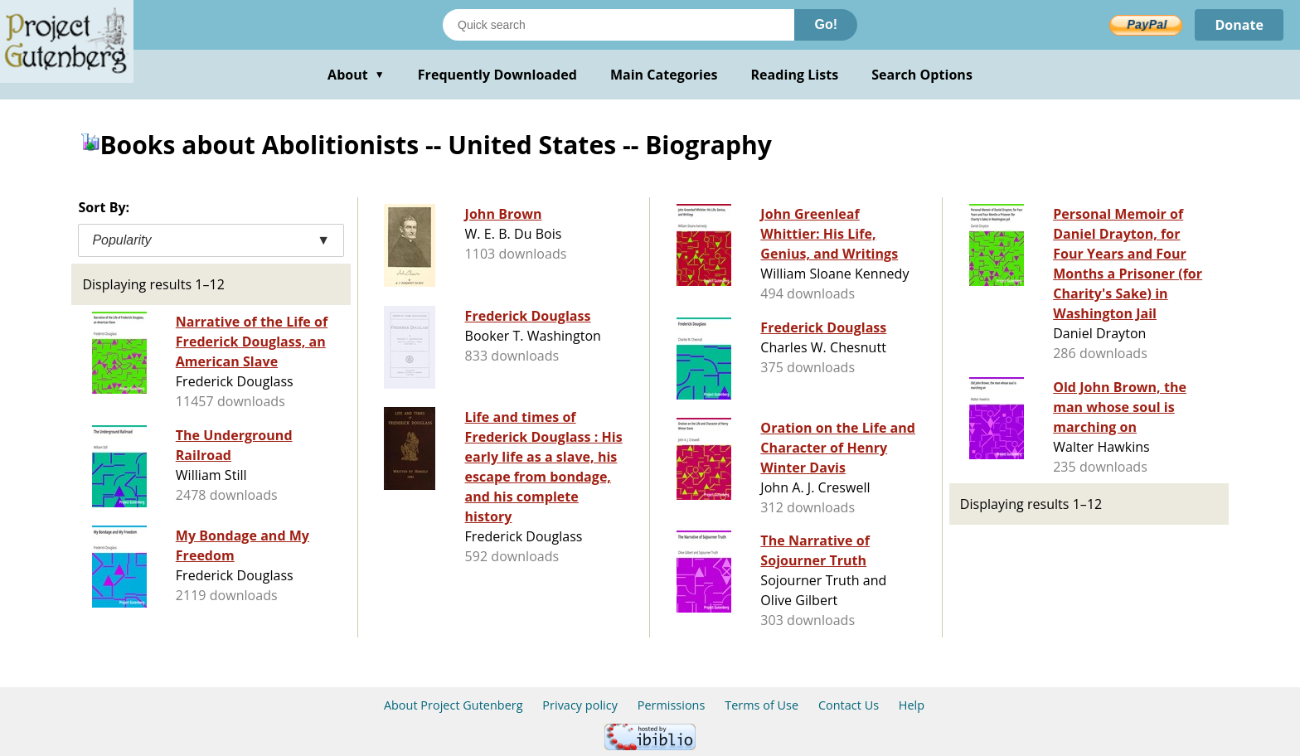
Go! (825, 24)
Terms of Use (761, 705)
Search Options (922, 74)
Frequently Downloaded (497, 74)
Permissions (672, 705)
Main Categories (664, 74)
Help (911, 705)
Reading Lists (795, 74)
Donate (1239, 25)
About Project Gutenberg (453, 705)
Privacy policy (580, 705)
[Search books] (618, 25)
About (356, 75)
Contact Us (848, 705)
